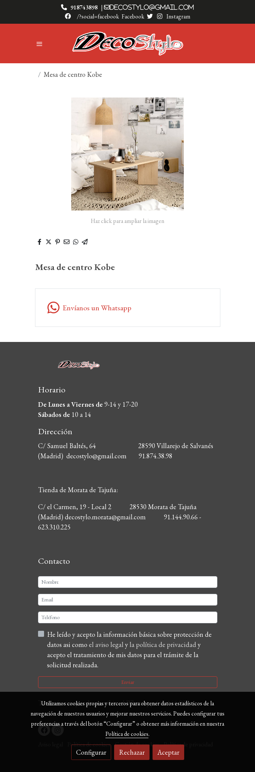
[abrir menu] (39, 43)
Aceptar (168, 752)
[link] (127, 43)
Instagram (177, 16)
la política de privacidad (164, 644)
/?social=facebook (98, 16)
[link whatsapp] (127, 307)
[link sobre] (127, 369)
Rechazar (132, 752)
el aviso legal (107, 644)
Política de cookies (126, 734)
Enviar (127, 682)
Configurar (91, 752)
